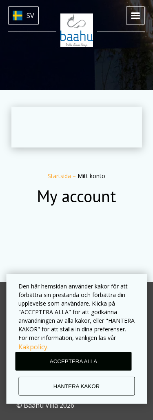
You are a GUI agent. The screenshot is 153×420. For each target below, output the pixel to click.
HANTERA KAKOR (76, 386)
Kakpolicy (32, 346)
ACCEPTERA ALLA (73, 361)
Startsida (60, 176)
